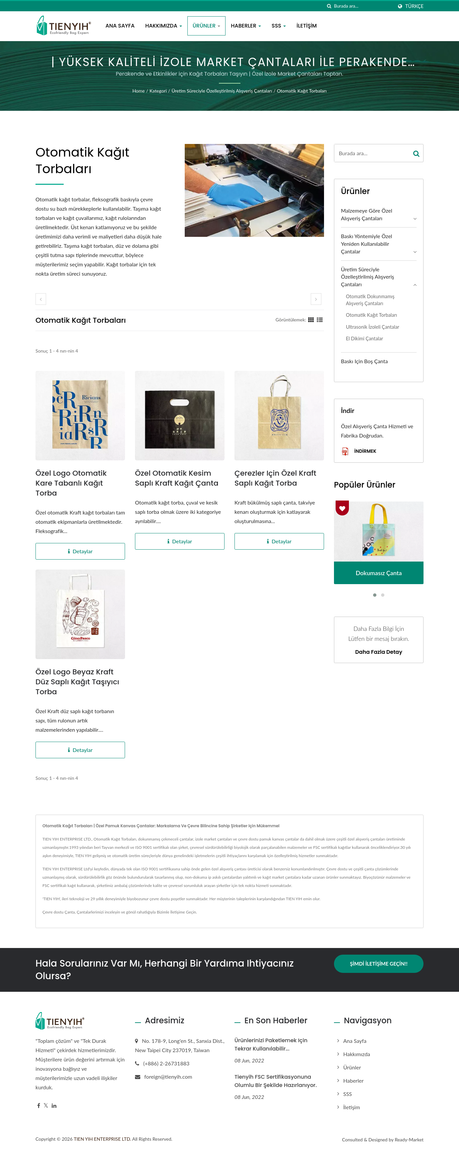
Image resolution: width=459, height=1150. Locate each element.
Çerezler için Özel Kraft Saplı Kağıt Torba (275, 478)
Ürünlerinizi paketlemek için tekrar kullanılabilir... (270, 1044)
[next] (316, 299)
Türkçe (414, 6)
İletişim (306, 26)
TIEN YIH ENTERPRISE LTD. (102, 1139)
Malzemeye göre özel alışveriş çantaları (366, 214)
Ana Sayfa (120, 26)
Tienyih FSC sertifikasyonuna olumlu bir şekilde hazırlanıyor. (275, 1081)
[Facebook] (38, 1106)
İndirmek (358, 451)
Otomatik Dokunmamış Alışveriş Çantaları (370, 300)
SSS (279, 26)
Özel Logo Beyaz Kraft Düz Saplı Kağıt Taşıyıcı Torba (77, 682)
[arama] (329, 6)
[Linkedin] (54, 1106)
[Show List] (319, 319)
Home (138, 91)
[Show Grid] (311, 319)
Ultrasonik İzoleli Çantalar (372, 327)
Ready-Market (409, 1139)
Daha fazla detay (378, 652)
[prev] (40, 299)
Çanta (70, 912)
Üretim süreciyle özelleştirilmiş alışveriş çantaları (221, 91)
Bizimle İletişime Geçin (176, 912)
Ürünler (207, 26)
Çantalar (84, 912)
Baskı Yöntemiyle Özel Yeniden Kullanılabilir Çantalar (366, 243)
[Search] (363, 6)
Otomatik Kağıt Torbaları (302, 91)
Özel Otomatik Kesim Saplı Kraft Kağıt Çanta (177, 478)
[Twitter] (45, 1106)
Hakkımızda (163, 26)
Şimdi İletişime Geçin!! (378, 964)
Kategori (158, 91)
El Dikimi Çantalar (364, 338)
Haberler (246, 26)
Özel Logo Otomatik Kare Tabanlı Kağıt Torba (71, 483)
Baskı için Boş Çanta (364, 361)
